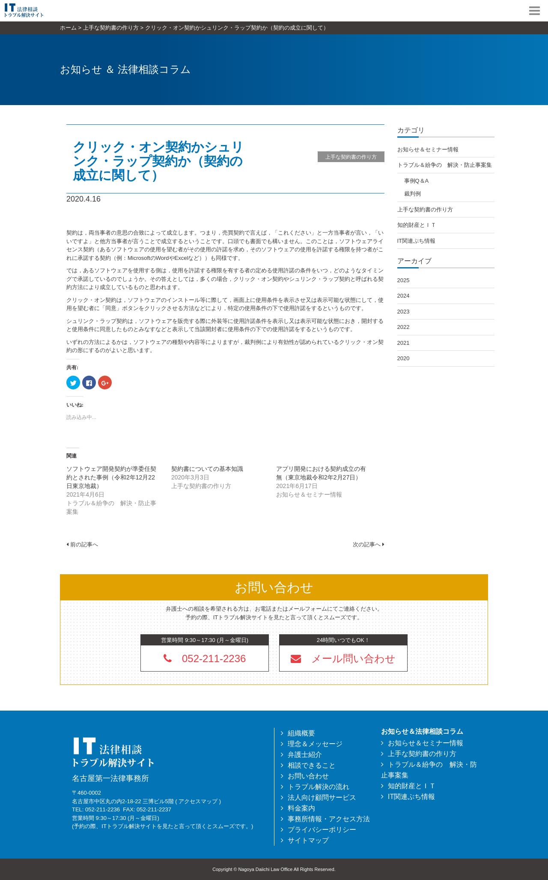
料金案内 (301, 808)
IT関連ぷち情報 (416, 241)
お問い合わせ (308, 776)
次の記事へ (368, 544)
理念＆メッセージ (315, 743)
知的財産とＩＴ (416, 225)
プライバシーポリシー (322, 829)
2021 (403, 343)
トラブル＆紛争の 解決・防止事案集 (444, 165)
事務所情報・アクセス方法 (329, 819)
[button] (343, 658)
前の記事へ (82, 544)
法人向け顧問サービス (322, 797)
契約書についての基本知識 (207, 468)
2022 (403, 327)
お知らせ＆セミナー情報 (428, 149)
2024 (403, 295)
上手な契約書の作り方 (351, 157)
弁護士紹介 (305, 754)
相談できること (312, 765)
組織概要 (301, 733)
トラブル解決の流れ (318, 786)
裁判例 (412, 193)
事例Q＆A (416, 181)
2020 (403, 358)
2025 (403, 280)
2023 (403, 311)
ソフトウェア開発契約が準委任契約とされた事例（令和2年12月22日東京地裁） (111, 477)
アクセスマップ (198, 801)
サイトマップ (308, 840)
